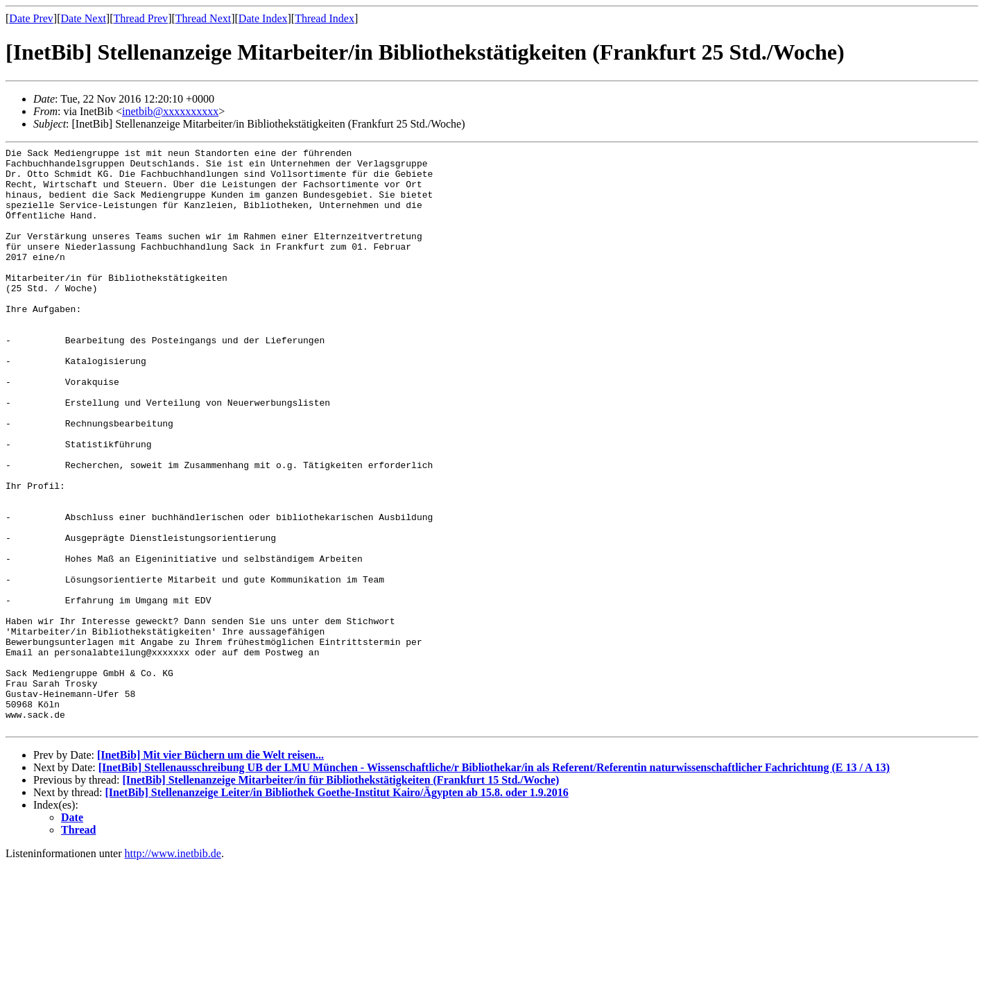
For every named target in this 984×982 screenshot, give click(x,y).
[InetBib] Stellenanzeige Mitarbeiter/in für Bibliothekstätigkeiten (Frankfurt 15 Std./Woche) (340, 896)
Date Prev (31, 18)
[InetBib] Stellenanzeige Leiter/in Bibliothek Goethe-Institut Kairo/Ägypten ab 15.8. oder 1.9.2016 (337, 909)
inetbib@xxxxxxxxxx (170, 111)
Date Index (263, 18)
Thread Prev (140, 18)
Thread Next (203, 18)
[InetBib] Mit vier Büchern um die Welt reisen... (210, 871)
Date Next (83, 18)
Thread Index (324, 18)
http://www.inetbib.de (173, 970)
